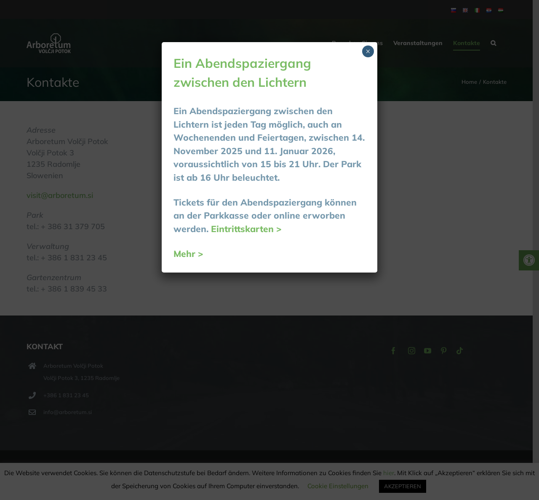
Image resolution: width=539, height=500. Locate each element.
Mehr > (188, 253)
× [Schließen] (368, 51)
